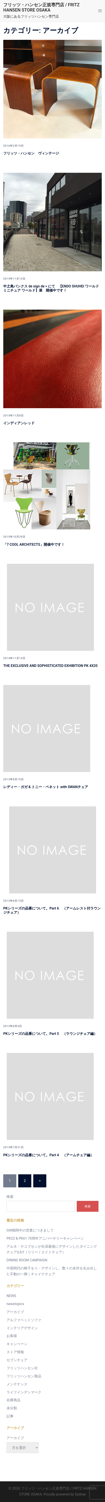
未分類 (12, 1408)
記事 (10, 1416)
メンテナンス (17, 1384)
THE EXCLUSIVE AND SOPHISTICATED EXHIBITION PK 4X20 (50, 666)
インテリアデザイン (22, 1328)
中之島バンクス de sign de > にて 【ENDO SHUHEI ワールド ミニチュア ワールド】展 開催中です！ (51, 288)
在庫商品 (13, 1400)
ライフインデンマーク (24, 1392)
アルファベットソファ (24, 1320)
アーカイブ (15, 1312)
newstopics (15, 1304)
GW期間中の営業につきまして (30, 1230)
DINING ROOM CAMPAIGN (27, 1260)
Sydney (80, 1494)
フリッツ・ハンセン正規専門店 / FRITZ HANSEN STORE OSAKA (41, 7)
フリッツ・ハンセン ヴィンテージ (31, 153)
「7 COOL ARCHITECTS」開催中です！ (34, 544)
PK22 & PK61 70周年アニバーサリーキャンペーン (45, 1238)
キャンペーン (17, 1344)
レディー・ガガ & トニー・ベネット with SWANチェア (45, 787)
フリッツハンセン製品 (24, 1376)
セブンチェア (17, 1360)
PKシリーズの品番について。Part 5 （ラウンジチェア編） (50, 1034)
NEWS (11, 1296)
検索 (10, 1197)
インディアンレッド (19, 423)
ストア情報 (15, 1352)
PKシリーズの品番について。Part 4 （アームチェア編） (50, 1155)
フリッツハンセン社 (22, 1368)
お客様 (12, 1336)
